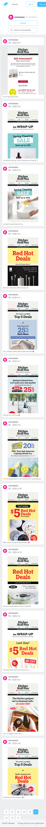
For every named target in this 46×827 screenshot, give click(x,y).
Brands (15, 4)
